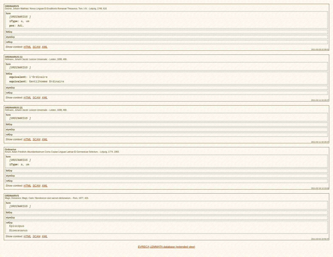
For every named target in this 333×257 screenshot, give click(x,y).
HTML (27, 48)
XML (45, 48)
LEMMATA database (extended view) (172, 254)
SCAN (36, 48)
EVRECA (143, 254)
